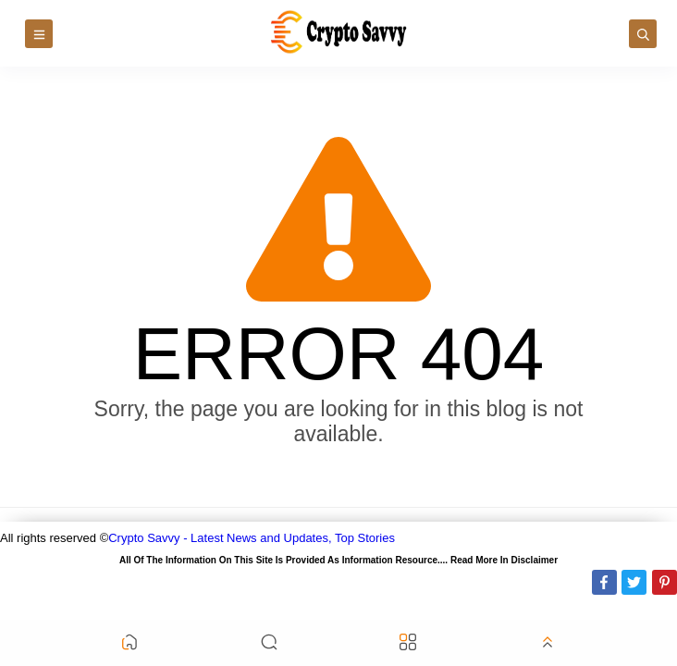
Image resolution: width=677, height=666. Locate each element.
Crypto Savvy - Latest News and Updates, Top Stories (251, 538)
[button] (129, 643)
